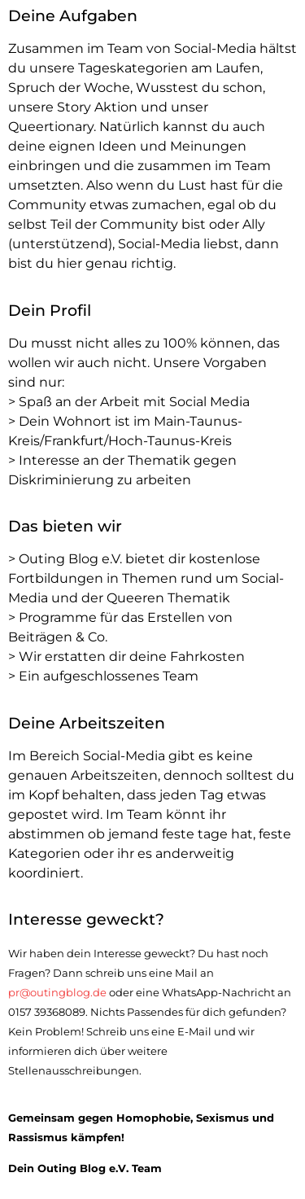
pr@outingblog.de (57, 993)
